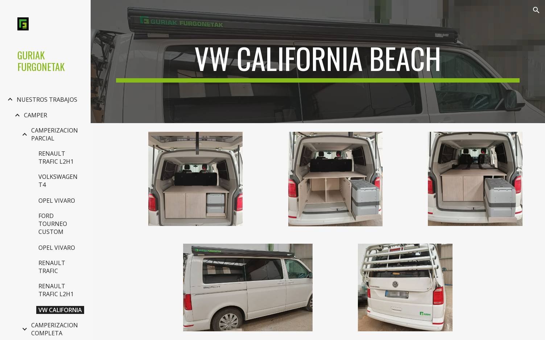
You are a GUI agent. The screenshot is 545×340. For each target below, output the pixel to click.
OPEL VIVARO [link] (56, 201)
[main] (317, 61)
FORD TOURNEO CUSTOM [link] (52, 224)
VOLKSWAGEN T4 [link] (58, 181)
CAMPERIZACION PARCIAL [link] (54, 134)
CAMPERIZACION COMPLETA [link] (54, 329)
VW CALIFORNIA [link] (60, 310)
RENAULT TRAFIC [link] (51, 267)
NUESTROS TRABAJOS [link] (47, 100)
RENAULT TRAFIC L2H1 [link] (56, 157)
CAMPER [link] (35, 115)
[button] (536, 10)
